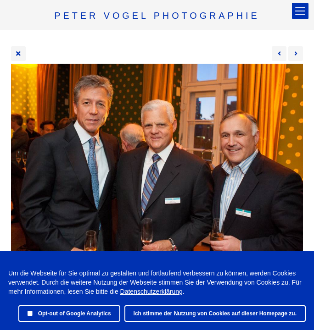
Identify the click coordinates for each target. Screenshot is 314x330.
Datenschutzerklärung (151, 291)
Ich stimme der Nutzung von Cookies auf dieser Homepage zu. (215, 313)
